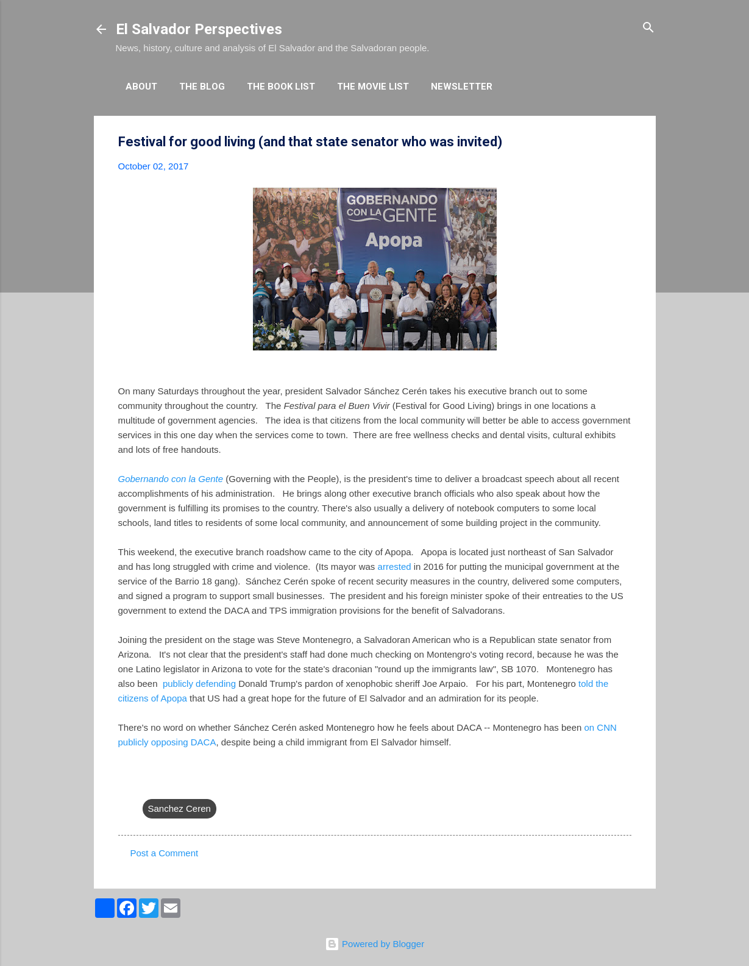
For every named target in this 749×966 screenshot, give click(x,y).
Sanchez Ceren (179, 808)
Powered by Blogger (374, 944)
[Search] (648, 28)
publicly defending (199, 683)
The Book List (281, 86)
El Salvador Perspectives (199, 29)
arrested (394, 566)
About (141, 86)
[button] (624, 142)
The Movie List (373, 86)
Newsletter (461, 86)
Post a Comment (164, 853)
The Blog (202, 86)
